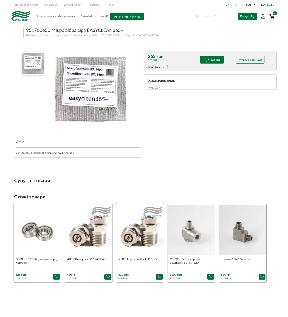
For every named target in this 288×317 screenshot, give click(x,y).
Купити (212, 59)
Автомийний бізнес (127, 16)
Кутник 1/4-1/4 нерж (235, 259)
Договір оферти (73, 4)
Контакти (95, 4)
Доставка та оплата (26, 4)
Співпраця (51, 4)
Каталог (45, 35)
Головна (31, 35)
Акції (104, 16)
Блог (111, 4)
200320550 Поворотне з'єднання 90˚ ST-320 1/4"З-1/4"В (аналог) (185, 261)
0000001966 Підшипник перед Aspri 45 (37, 260)
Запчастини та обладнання (55, 16)
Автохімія (88, 16)
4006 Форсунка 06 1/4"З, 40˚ (87, 259)
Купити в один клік (250, 59)
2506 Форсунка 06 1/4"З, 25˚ (138, 259)
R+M (95, 35)
